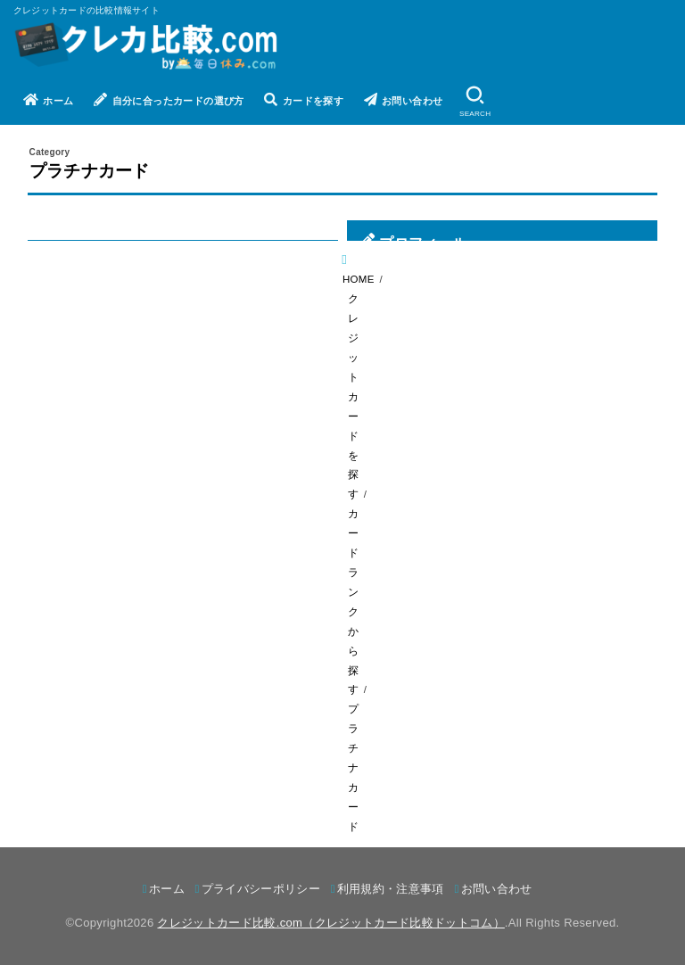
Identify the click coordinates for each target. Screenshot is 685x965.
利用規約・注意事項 (390, 888)
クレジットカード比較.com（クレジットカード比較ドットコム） (330, 922)
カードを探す (303, 99)
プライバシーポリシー (261, 888)
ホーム (48, 99)
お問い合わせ (403, 99)
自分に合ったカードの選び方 (169, 99)
